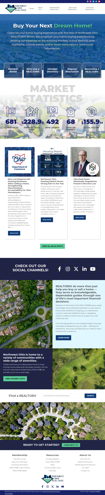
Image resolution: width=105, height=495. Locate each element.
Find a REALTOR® (22, 396)
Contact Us (85, 471)
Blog (52, 465)
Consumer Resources (89, 8)
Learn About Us (71, 445)
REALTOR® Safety (20, 471)
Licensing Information (19, 465)
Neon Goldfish (95, 491)
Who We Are (85, 459)
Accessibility (9, 493)
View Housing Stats (15, 379)
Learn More (63, 338)
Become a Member (19, 462)
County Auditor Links (52, 468)
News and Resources (72, 8)
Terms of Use (46, 491)
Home (31, 8)
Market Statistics (52, 93)
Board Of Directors (85, 462)
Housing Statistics (52, 459)
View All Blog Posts (52, 246)
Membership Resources (54, 8)
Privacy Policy (55, 491)
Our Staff (85, 468)
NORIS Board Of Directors (85, 465)
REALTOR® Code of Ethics (19, 468)
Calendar (52, 471)
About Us (40, 8)
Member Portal (20, 459)
